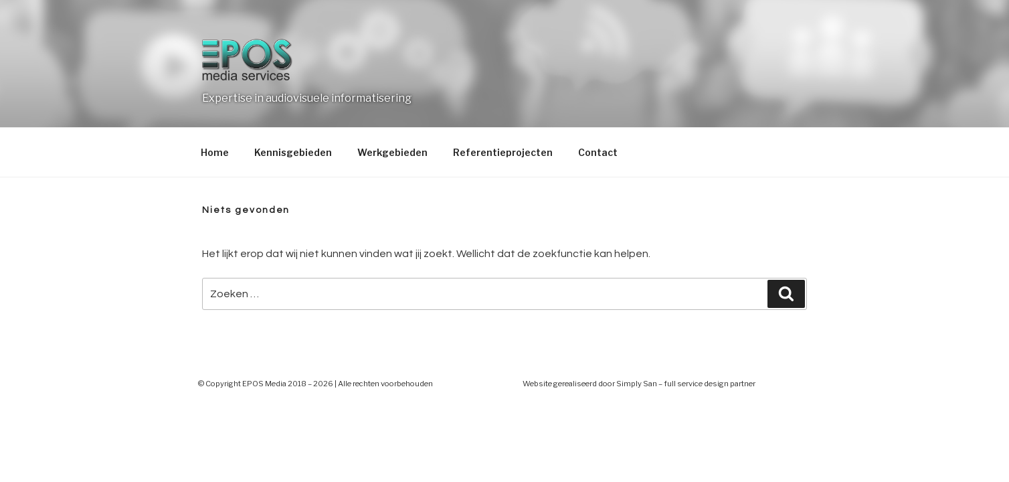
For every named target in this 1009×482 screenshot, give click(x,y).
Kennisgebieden (293, 152)
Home (215, 152)
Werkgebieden (392, 152)
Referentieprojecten (503, 152)
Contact (598, 152)
